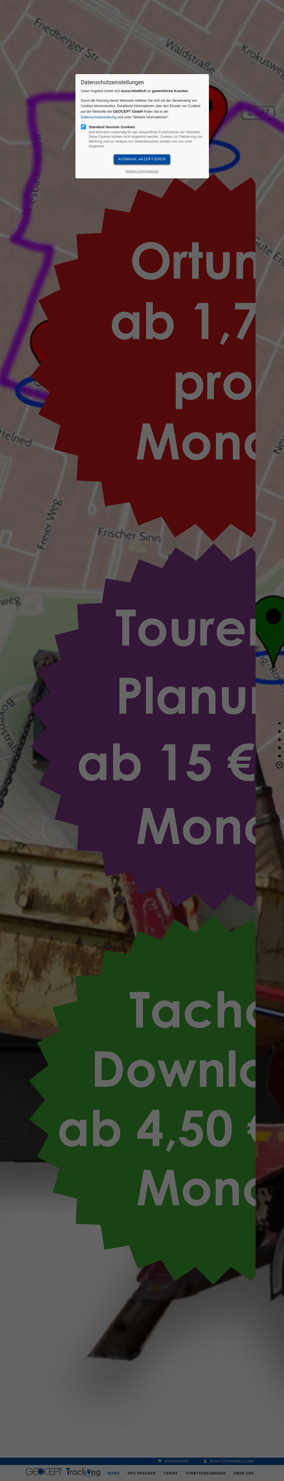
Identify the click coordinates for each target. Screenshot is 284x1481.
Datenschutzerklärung (98, 117)
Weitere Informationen (142, 171)
